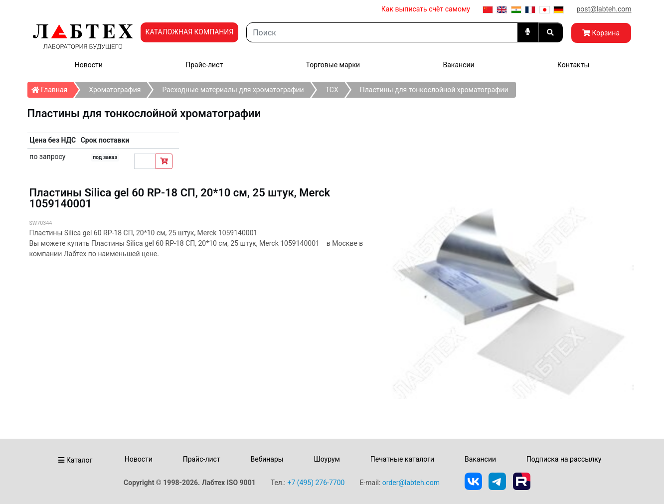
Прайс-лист (204, 65)
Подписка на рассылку (564, 459)
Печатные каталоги (402, 459)
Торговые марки (333, 65)
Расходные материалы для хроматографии (233, 90)
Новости (89, 65)
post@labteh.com (603, 9)
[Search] (381, 32)
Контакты (573, 65)
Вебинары (266, 459)
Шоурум (326, 459)
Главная (52, 88)
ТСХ (332, 90)
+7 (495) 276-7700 (315, 483)
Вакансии (458, 65)
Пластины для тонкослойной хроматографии (434, 90)
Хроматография (115, 90)
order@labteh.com (411, 483)
